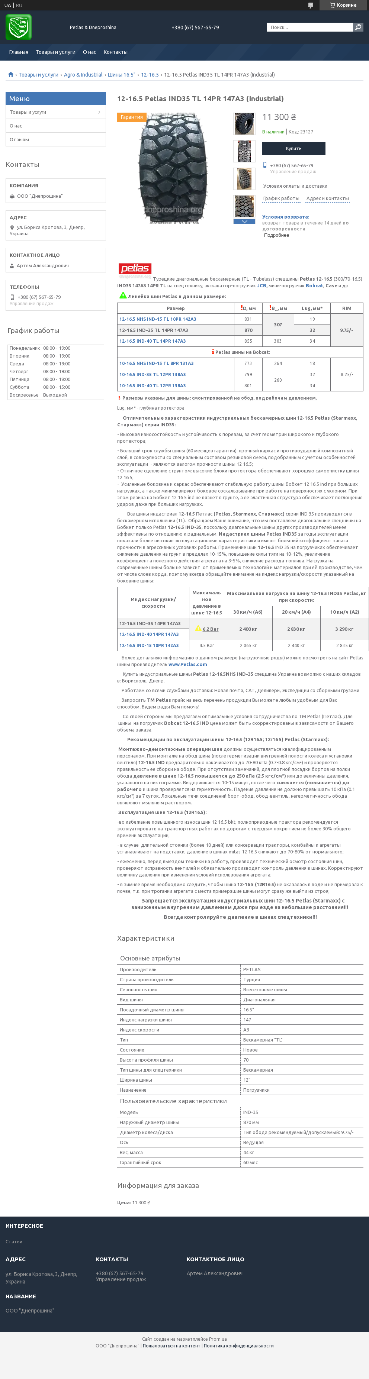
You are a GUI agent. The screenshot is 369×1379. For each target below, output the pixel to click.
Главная (18, 52)
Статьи (14, 1241)
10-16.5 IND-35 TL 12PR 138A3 (152, 374)
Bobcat (314, 285)
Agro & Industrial (83, 75)
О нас (89, 52)
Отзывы (19, 139)
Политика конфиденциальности (239, 1345)
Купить (294, 148)
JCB (261, 285)
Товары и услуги (56, 52)
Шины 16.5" (121, 75)
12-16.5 (150, 75)
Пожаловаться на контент (171, 1345)
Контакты (116, 52)
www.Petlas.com (188, 664)
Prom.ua (218, 1339)
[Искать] (358, 27)
